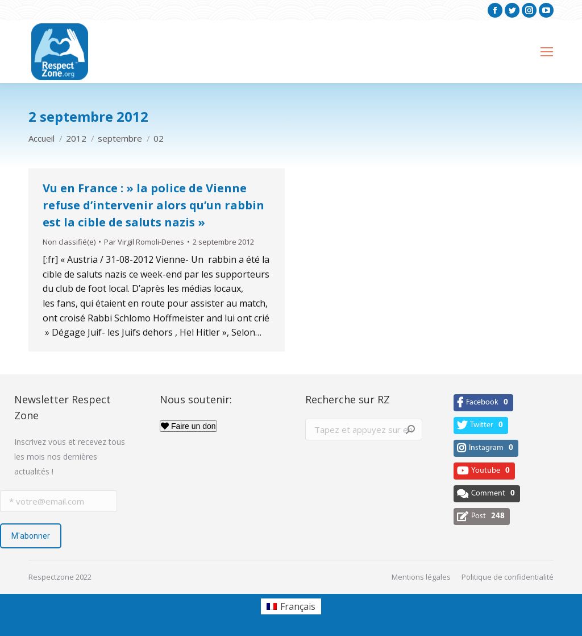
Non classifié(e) (69, 242)
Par (144, 242)
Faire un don (188, 426)
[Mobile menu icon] (547, 52)
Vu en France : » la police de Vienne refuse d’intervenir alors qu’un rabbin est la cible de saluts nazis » (153, 205)
